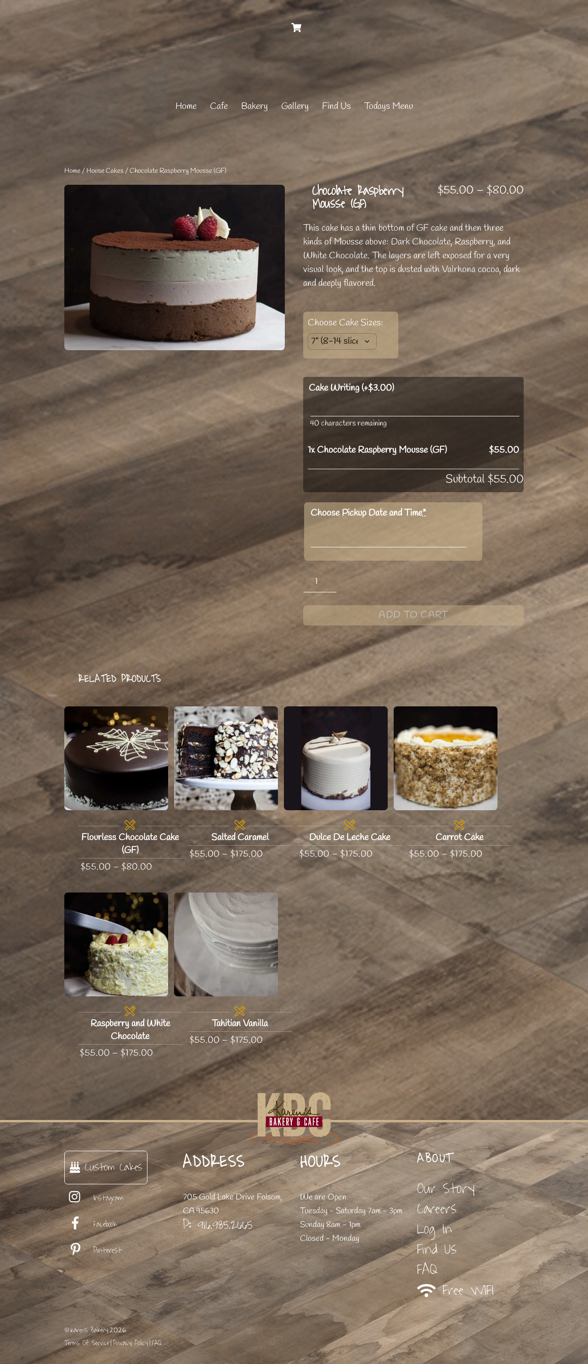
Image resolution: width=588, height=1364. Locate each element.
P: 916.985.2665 (218, 1224)
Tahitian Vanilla (240, 1023)
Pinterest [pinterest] (93, 1250)
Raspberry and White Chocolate (130, 1030)
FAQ (427, 1269)
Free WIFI (455, 1290)
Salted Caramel (240, 837)
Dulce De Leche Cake (349, 837)
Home (186, 106)
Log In (434, 1229)
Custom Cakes (106, 1167)
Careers (437, 1209)
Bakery (254, 106)
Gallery (295, 106)
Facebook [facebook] (90, 1224)
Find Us (336, 106)
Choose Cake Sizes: (345, 323)
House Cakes (105, 171)
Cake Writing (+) (351, 388)
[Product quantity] (320, 581)
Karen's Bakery (89, 1330)
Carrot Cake (459, 837)
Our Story (446, 1188)
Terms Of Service (86, 1343)
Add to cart (413, 615)
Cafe (219, 106)
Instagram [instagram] (94, 1198)
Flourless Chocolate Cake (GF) (130, 844)
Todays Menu (388, 106)
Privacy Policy (130, 1343)
